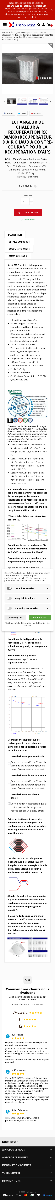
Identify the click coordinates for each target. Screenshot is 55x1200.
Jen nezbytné (15, 617)
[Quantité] (25, 201)
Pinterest (36, 113)
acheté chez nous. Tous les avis (27, 1004)
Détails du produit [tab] (20, 241)
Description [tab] (15, 234)
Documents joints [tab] (19, 248)
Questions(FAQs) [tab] (18, 256)
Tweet (22, 113)
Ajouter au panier (28, 212)
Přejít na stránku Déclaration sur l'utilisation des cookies (27, 624)
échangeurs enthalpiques (20, 5)
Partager (8, 113)
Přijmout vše (39, 617)
